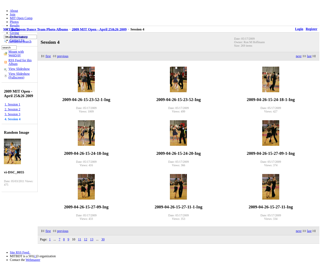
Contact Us (17, 40)
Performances (19, 36)
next (299, 56)
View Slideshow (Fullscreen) (19, 75)
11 (79, 239)
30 (103, 239)
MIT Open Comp (21, 18)
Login (299, 29)
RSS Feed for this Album (20, 62)
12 (85, 239)
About (14, 10)
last (309, 56)
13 (91, 239)
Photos (14, 22)
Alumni (15, 29)
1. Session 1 (12, 104)
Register (311, 29)
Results (14, 25)
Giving (14, 33)
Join (12, 14)
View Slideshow (19, 69)
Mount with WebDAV (16, 53)
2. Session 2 (12, 109)
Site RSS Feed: (20, 252)
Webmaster (33, 260)
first (48, 56)
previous (62, 56)
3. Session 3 (12, 114)
